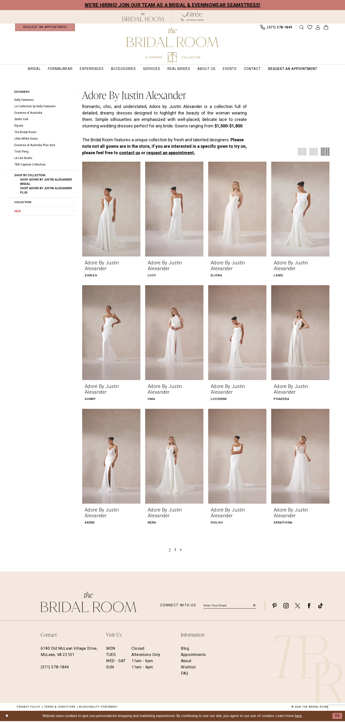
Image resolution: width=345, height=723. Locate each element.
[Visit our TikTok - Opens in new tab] (320, 608)
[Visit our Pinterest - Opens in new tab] (274, 608)
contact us (129, 154)
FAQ (184, 675)
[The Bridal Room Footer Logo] (88, 604)
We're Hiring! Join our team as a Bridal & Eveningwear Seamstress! (172, 5)
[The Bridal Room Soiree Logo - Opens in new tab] (192, 17)
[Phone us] (276, 28)
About (186, 663)
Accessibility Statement (98, 709)
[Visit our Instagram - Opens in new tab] (286, 608)
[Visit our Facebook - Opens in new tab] (309, 608)
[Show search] (302, 28)
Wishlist (188, 669)
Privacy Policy (28, 709)
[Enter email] (229, 607)
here (298, 718)
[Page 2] (175, 551)
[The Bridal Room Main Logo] (172, 45)
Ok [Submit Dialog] (337, 718)
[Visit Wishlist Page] (310, 28)
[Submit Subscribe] (254, 607)
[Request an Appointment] (45, 28)
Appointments (193, 657)
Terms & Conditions (60, 709)
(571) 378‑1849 (55, 669)
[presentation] (111, 211)
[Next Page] (181, 551)
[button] (318, 28)
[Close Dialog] (7, 718)
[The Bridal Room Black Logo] (143, 16)
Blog (185, 650)
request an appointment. (170, 154)
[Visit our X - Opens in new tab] (297, 608)
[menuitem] (45, 28)
